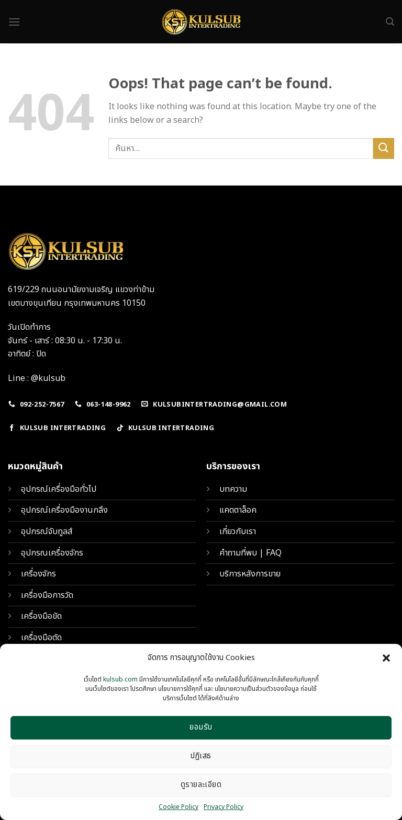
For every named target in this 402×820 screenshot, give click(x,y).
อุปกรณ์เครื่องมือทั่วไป (58, 489)
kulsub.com (120, 679)
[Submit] (383, 148)
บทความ (233, 489)
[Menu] (14, 21)
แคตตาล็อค (237, 510)
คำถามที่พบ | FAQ (250, 553)
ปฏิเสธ (201, 756)
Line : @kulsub (36, 378)
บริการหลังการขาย (250, 574)
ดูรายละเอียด (201, 785)
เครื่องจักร (38, 574)
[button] (386, 658)
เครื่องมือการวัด (47, 595)
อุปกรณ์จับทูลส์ (46, 531)
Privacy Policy (223, 807)
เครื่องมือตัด (41, 637)
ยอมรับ (200, 727)
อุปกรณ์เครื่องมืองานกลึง (64, 510)
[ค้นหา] (390, 21)
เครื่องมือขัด (41, 616)
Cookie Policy (178, 807)
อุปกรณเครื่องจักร (52, 553)
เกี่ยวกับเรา (237, 531)
